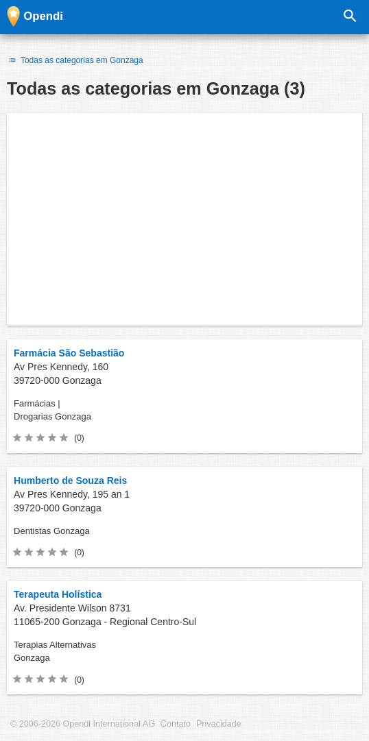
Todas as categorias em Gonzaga (75, 60)
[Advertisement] (184, 219)
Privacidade (218, 724)
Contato (175, 724)
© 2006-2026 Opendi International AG (82, 724)
